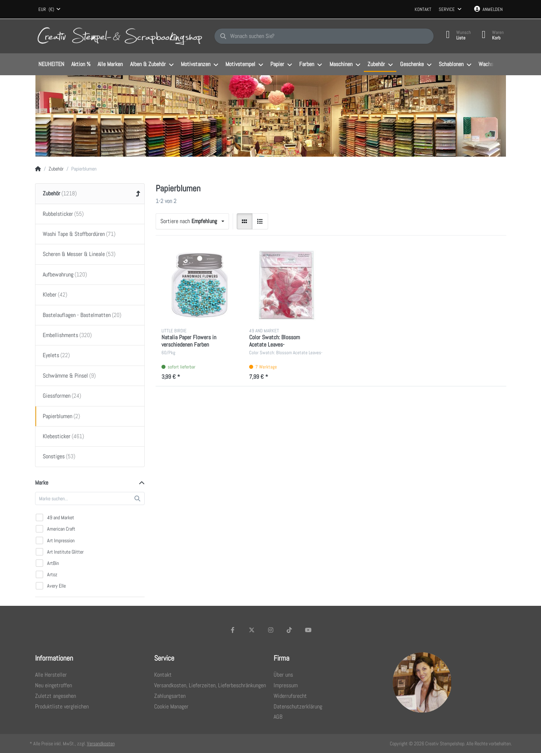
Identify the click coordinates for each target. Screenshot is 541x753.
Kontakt (423, 9)
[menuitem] (51, 64)
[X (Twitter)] (252, 630)
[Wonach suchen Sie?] (324, 36)
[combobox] (49, 9)
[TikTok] (289, 630)
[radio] (245, 221)
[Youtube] (308, 630)
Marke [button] (41, 482)
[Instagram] (271, 630)
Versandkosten (101, 743)
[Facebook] (233, 630)
